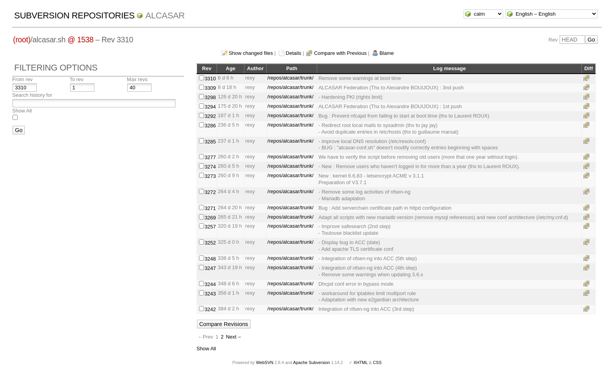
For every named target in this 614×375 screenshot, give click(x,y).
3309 (210, 88)
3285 (210, 142)
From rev (22, 79)
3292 (210, 116)
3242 (210, 309)
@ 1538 (80, 39)
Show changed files (251, 53)
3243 (210, 294)
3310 (210, 79)
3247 (210, 268)
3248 (210, 259)
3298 (210, 97)
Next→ (234, 337)
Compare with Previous (340, 53)
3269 (210, 218)
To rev (76, 79)
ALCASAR (164, 15)
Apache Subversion (311, 362)
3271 (210, 208)
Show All (22, 111)
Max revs (137, 79)
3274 (210, 167)
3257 (210, 227)
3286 (210, 126)
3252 (210, 243)
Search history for (32, 95)
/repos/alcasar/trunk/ (290, 78)
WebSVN (264, 362)
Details (294, 53)
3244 (210, 284)
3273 (210, 176)
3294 (210, 107)
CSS (377, 362)
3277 (210, 157)
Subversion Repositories (74, 15)
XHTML (361, 362)
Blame (386, 53)
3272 (210, 192)
